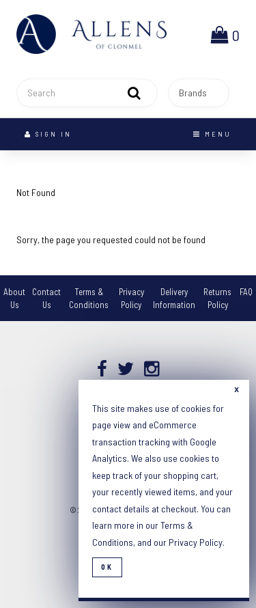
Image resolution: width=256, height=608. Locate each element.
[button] (225, 33)
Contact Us (46, 298)
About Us (14, 298)
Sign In (48, 134)
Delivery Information (174, 298)
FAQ (246, 291)
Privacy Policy (131, 298)
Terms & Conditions (89, 298)
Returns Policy (217, 298)
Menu (212, 134)
